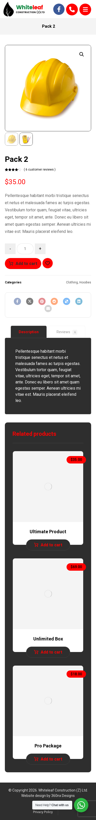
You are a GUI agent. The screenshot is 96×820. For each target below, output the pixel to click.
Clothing (72, 282)
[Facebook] (59, 9)
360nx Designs (63, 796)
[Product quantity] (25, 248)
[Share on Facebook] (17, 301)
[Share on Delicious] (66, 301)
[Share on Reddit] (54, 301)
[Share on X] (29, 301)
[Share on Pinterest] (42, 301)
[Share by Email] (48, 308)
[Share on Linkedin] (78, 301)
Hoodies (85, 282)
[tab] (29, 332)
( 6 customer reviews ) (40, 169)
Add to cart (26, 263)
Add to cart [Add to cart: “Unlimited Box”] (51, 652)
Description (29, 332)
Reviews (67, 332)
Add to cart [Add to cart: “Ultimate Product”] (51, 544)
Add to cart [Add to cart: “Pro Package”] (51, 759)
